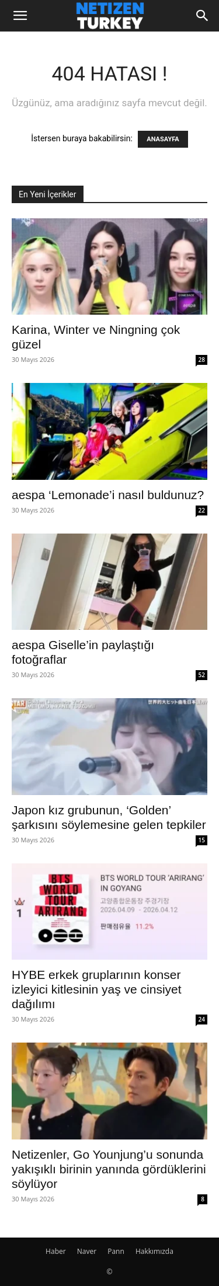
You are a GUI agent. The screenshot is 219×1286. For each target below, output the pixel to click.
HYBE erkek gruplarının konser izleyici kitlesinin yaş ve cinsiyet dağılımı (97, 989)
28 (202, 360)
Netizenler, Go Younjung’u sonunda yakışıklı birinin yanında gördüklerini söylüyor (109, 1169)
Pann (115, 1251)
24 (202, 1019)
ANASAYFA (163, 139)
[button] (20, 16)
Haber (56, 1251)
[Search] (202, 16)
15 (202, 840)
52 (202, 675)
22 (202, 510)
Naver (86, 1251)
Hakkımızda (154, 1251)
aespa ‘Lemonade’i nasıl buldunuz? (108, 494)
